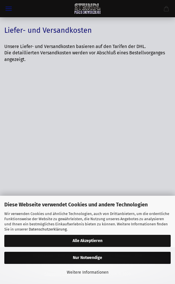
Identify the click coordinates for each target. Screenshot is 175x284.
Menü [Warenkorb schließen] (8, 8)
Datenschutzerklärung (48, 229)
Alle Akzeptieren (87, 240)
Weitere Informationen (88, 272)
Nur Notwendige (87, 257)
